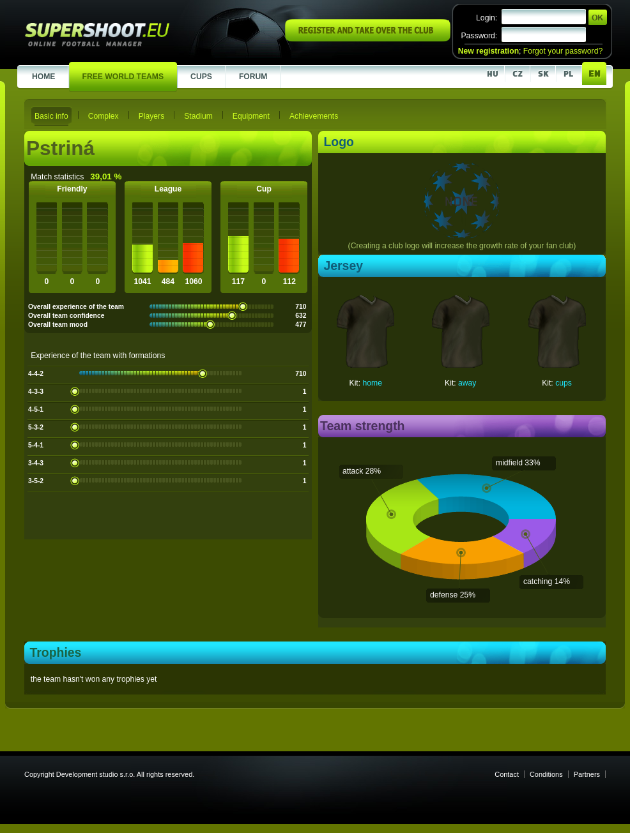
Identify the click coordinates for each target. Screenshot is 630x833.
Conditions (546, 774)
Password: (479, 35)
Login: (486, 17)
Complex (103, 116)
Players (152, 116)
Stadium (198, 116)
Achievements (313, 116)
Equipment (251, 116)
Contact (507, 774)
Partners (587, 774)
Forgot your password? (563, 51)
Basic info (51, 116)
